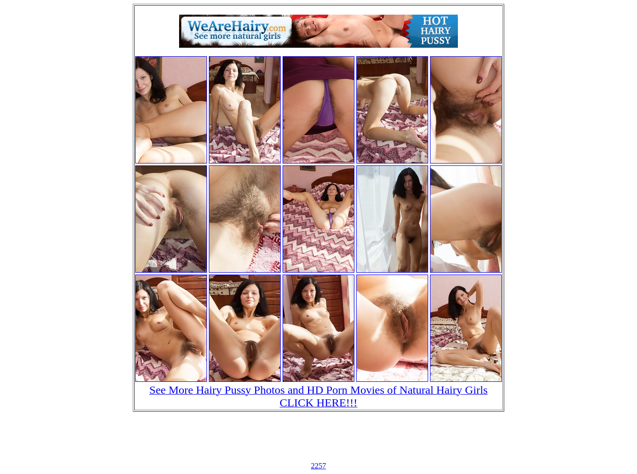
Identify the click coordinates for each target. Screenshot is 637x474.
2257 (318, 466)
